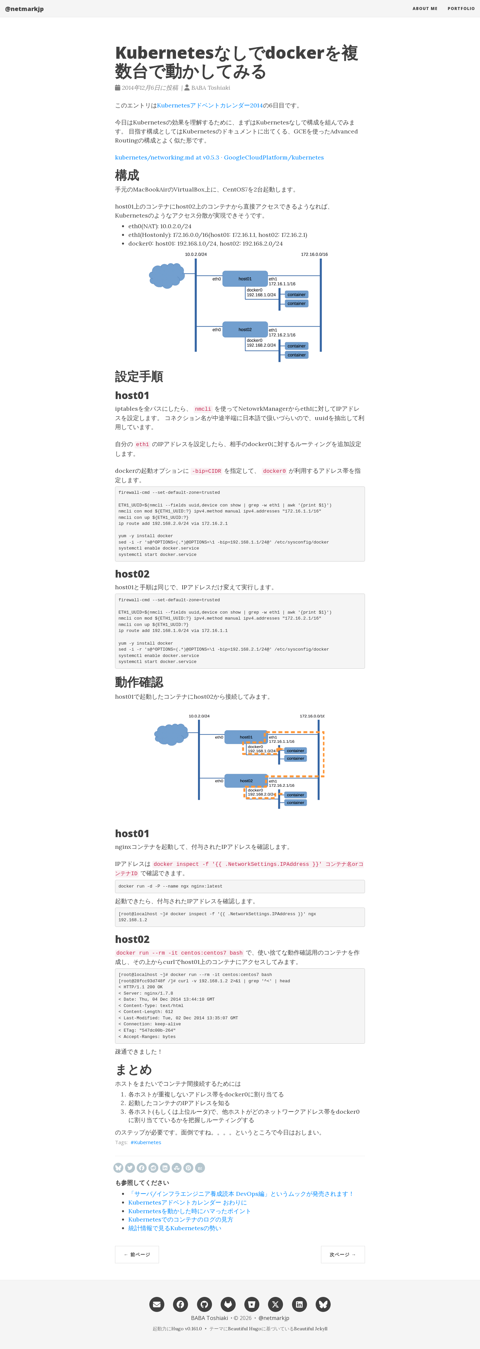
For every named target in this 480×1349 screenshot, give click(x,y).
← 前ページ (137, 1254)
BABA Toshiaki (209, 1318)
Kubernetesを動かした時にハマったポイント (189, 1211)
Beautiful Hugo (244, 1329)
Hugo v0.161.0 (186, 1329)
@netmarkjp (24, 15)
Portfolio (461, 15)
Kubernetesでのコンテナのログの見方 (180, 1219)
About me (425, 15)
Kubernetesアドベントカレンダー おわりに (187, 1202)
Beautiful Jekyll (310, 1329)
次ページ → (343, 1254)
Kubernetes (147, 1142)
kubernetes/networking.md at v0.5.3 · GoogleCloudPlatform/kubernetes (219, 157)
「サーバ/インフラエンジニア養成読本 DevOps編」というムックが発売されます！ (241, 1194)
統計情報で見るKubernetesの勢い (174, 1228)
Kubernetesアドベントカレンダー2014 (210, 105)
